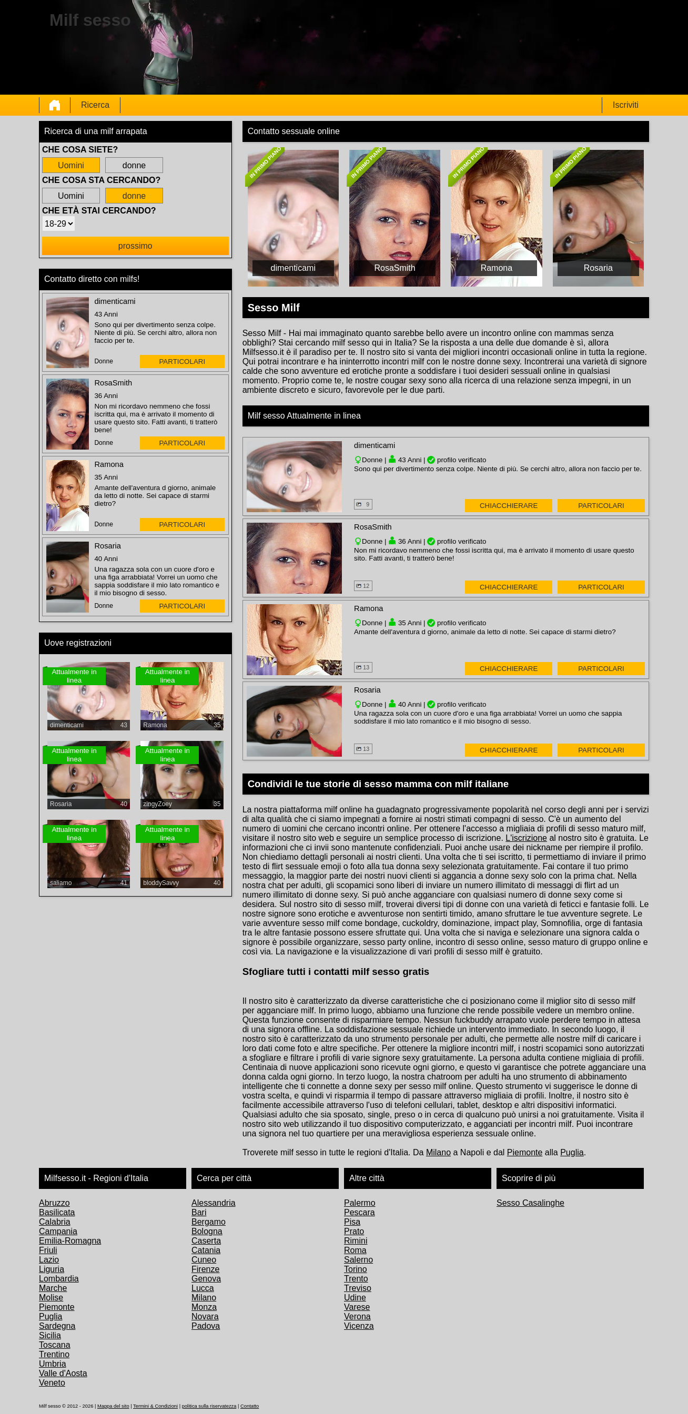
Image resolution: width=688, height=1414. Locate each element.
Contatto (249, 1406)
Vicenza (359, 1325)
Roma (355, 1250)
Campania (58, 1231)
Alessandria (213, 1202)
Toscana (54, 1344)
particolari (182, 361)
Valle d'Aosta (63, 1373)
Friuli (48, 1250)
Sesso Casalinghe (530, 1202)
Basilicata (57, 1212)
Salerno (358, 1259)
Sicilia (50, 1335)
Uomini (71, 165)
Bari (198, 1212)
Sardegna (57, 1325)
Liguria (51, 1269)
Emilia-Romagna (70, 1240)
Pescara (359, 1212)
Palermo (360, 1202)
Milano (438, 1152)
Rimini (355, 1240)
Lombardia (59, 1278)
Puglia (571, 1152)
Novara (205, 1316)
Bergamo (208, 1221)
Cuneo (203, 1259)
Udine (355, 1297)
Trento (356, 1278)
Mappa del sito (113, 1406)
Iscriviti (626, 104)
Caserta (206, 1240)
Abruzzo (54, 1202)
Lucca (202, 1288)
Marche (53, 1288)
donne (134, 165)
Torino (355, 1269)
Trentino (54, 1354)
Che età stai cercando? (99, 210)
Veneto (52, 1382)
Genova (206, 1278)
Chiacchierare (509, 506)
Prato (354, 1231)
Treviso (357, 1288)
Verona (357, 1316)
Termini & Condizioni (155, 1406)
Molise (51, 1297)
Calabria (54, 1221)
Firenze (205, 1269)
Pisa (352, 1221)
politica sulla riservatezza (209, 1406)
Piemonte (525, 1152)
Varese (357, 1307)
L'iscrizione (526, 837)
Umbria (52, 1363)
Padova (205, 1325)
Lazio (49, 1259)
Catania (205, 1250)
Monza (204, 1307)
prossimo (135, 245)
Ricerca (95, 104)
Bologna (206, 1231)
